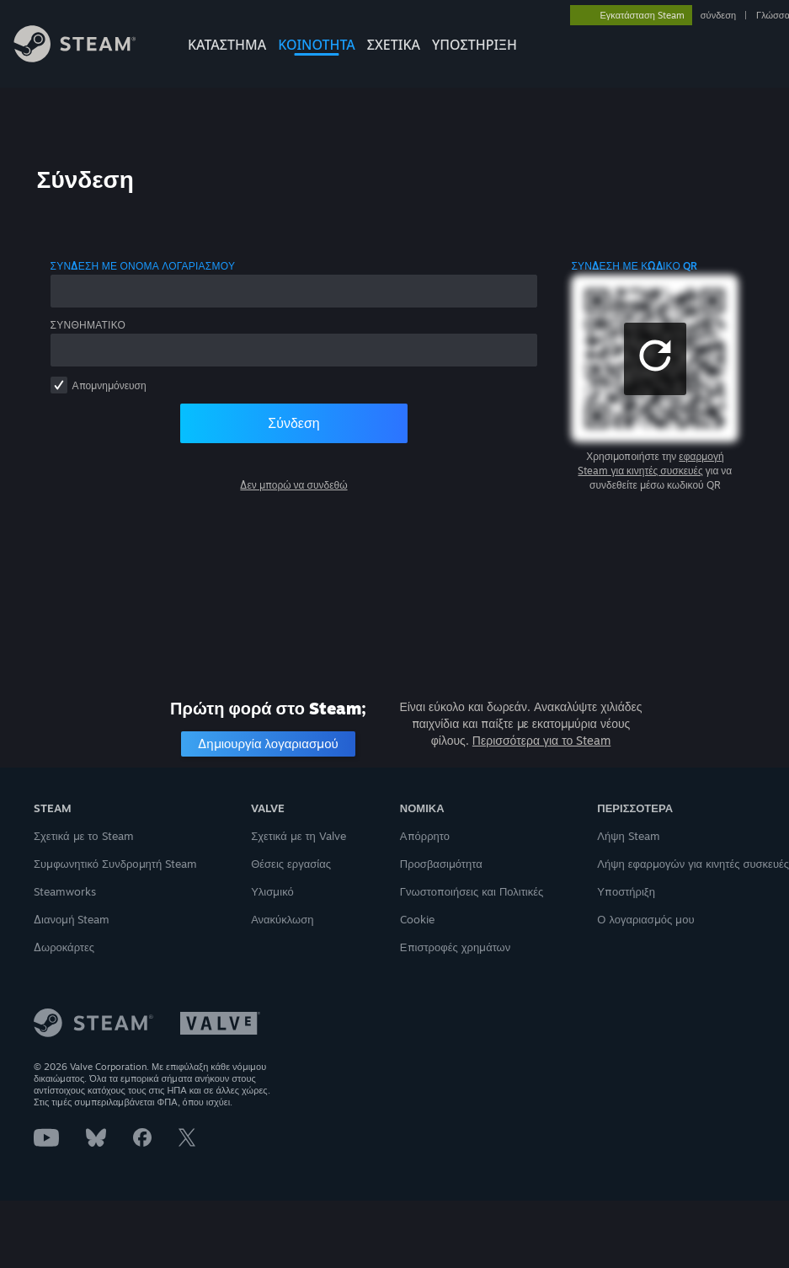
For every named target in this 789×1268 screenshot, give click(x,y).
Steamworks (65, 891)
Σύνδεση (293, 423)
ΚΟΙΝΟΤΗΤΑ (316, 44)
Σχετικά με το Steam (84, 836)
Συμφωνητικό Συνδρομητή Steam (115, 863)
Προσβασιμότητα (441, 863)
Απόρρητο (425, 836)
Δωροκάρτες (64, 947)
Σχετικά (393, 44)
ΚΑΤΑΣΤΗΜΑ (227, 44)
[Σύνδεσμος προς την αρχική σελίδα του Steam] (87, 58)
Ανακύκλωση (282, 919)
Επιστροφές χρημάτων (455, 947)
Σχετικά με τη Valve (298, 836)
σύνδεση (718, 15)
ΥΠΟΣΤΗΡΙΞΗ (474, 44)
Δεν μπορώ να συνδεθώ (293, 485)
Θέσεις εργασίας (291, 863)
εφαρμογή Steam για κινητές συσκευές (650, 463)
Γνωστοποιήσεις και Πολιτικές (471, 891)
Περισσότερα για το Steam (541, 740)
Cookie (417, 919)
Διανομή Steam (71, 919)
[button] (655, 358)
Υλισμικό (272, 891)
